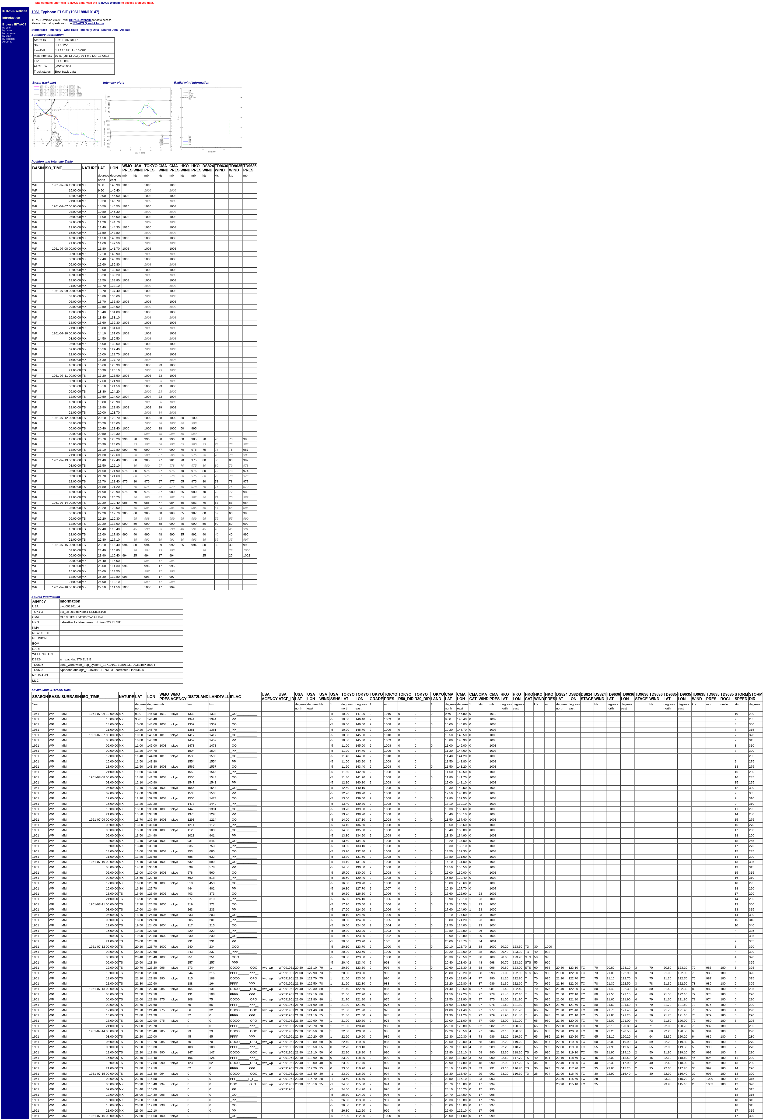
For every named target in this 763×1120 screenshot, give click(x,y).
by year (6, 27)
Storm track (39, 30)
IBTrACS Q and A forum (88, 23)
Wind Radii (70, 30)
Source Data (109, 30)
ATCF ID (7, 41)
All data (125, 30)
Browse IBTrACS (14, 24)
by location (8, 38)
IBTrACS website (80, 20)
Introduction (11, 17)
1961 (36, 12)
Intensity (55, 30)
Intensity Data (89, 30)
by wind (6, 36)
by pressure (9, 33)
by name (7, 30)
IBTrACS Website (109, 2)
